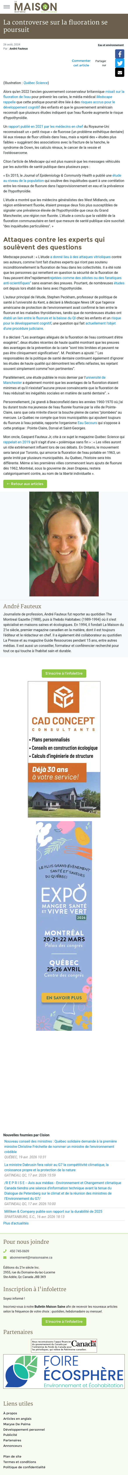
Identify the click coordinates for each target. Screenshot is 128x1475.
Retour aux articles (25, 484)
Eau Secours (87, 423)
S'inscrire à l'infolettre (64, 673)
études (119, 283)
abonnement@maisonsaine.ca (31, 1257)
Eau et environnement (111, 45)
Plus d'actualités (16, 1223)
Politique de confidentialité (24, 1467)
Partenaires (12, 1440)
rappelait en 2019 (16, 442)
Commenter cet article (81, 63)
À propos (10, 1413)
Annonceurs (12, 1446)
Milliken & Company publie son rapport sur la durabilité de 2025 (53, 1211)
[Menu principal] (6, 6)
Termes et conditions (19, 1462)
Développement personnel (24, 1430)
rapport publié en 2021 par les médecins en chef (45, 126)
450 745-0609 (19, 1251)
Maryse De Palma (16, 1424)
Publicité (10, 1435)
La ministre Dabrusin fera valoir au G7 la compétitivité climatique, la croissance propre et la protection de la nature (56, 1167)
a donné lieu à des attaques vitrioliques (80, 257)
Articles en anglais (17, 1419)
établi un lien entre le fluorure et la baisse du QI (39, 318)
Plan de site (12, 1456)
